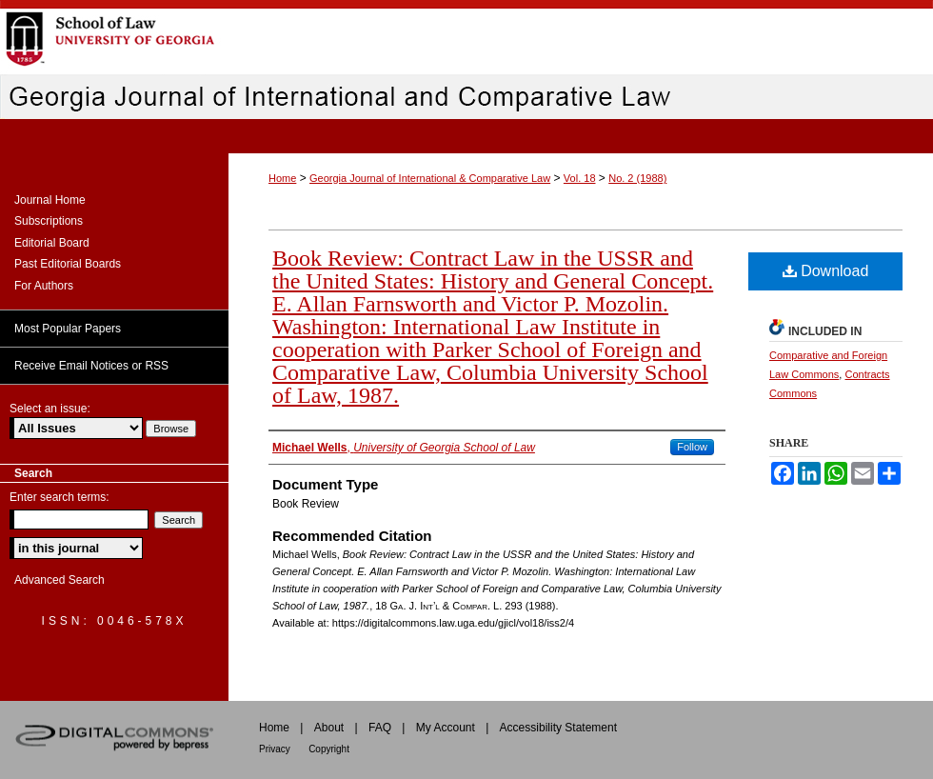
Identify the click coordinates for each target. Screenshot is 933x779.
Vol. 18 (580, 178)
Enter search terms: (59, 497)
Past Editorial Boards (67, 263)
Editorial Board (51, 243)
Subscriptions (48, 221)
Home (282, 178)
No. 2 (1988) (637, 178)
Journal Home (50, 200)
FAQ (379, 727)
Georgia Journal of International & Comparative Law (429, 178)
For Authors (43, 285)
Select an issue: (50, 408)
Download (826, 271)
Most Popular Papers (67, 328)
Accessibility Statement (558, 727)
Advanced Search (59, 580)
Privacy (274, 749)
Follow (692, 446)
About (329, 727)
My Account (445, 727)
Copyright (328, 749)
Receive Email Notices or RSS (91, 365)
